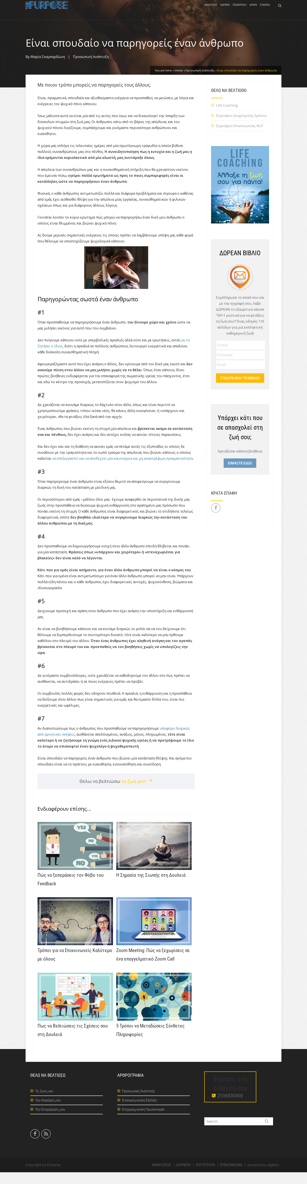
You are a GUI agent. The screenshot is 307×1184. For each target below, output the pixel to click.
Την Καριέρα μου (48, 1112)
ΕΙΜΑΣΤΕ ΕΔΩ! (240, 474)
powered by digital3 (263, 1177)
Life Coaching (227, 116)
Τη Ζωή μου (44, 1103)
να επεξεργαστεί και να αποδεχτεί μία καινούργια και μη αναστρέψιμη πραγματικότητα (122, 470)
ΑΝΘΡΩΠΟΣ (210, 11)
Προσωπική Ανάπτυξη (91, 68)
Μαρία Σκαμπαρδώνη (47, 68)
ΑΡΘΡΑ (253, 11)
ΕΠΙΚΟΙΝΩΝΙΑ (231, 1177)
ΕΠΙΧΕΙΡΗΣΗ (239, 11)
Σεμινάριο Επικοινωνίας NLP (239, 137)
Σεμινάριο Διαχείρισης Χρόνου (241, 127)
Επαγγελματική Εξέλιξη (139, 1112)
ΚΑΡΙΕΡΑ (225, 11)
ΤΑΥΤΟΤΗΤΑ (205, 1177)
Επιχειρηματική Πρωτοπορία (143, 1121)
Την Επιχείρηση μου (50, 1121)
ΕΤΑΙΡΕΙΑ (265, 11)
